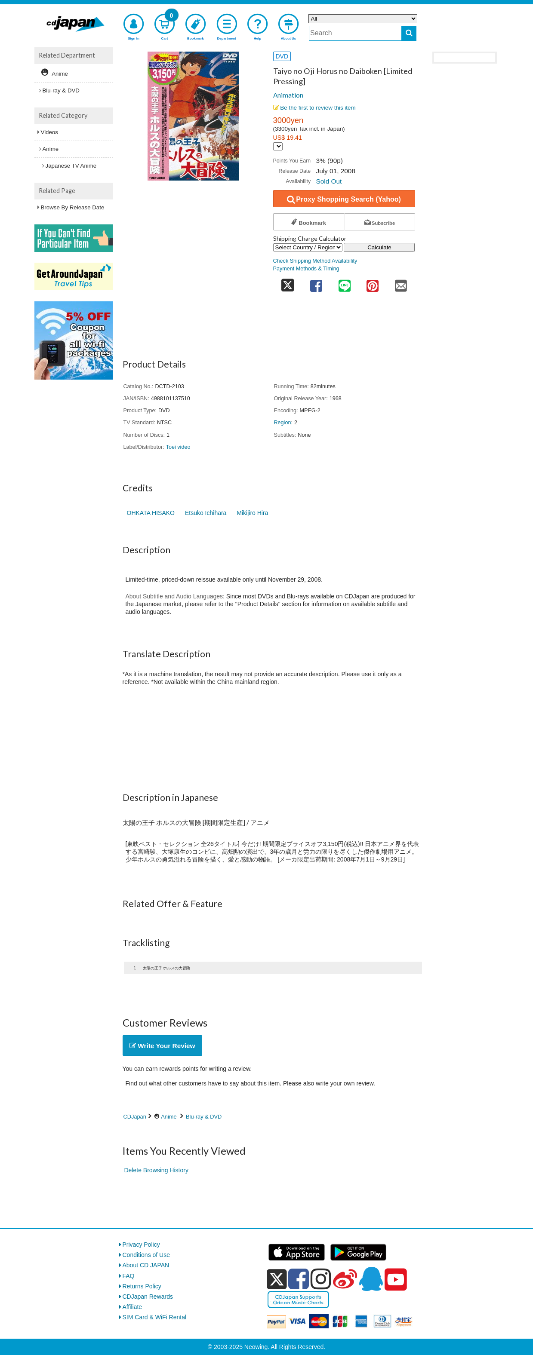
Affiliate (132, 1306)
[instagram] (321, 1279)
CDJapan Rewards (148, 1296)
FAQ (129, 1275)
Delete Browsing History (156, 1170)
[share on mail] (401, 283)
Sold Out (329, 181)
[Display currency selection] (278, 146)
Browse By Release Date (73, 207)
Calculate (379, 247)
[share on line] (344, 283)
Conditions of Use (146, 1254)
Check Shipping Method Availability (315, 261)
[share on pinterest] (372, 283)
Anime (168, 1116)
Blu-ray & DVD (204, 1116)
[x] (277, 1279)
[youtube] (396, 1280)
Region (282, 423)
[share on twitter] (287, 283)
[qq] (371, 1279)
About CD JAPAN (146, 1265)
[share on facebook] (316, 283)
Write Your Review (162, 1045)
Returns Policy (142, 1286)
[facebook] (298, 1279)
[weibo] (345, 1279)
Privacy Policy (141, 1244)
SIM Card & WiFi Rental (155, 1317)
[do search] (408, 33)
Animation (288, 95)
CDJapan (134, 1116)
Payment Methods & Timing (306, 269)
